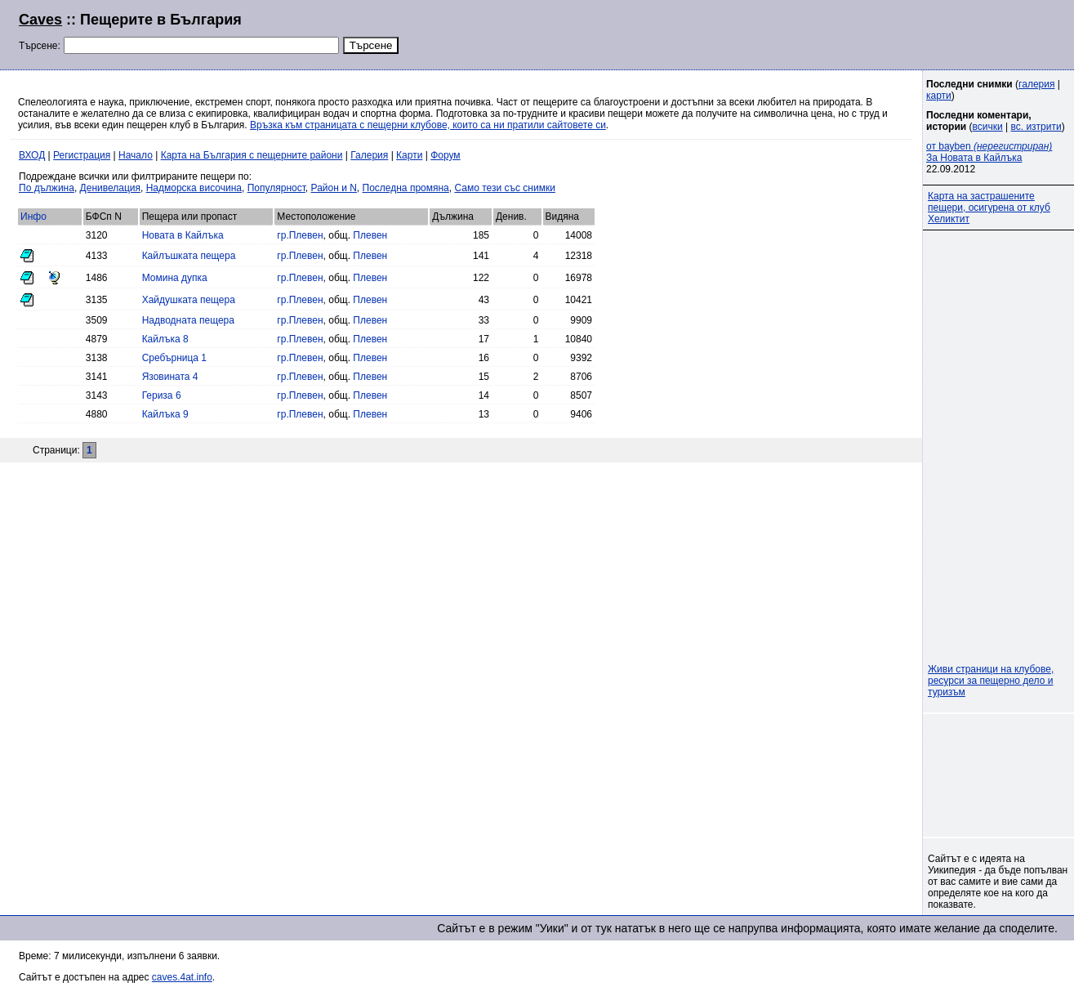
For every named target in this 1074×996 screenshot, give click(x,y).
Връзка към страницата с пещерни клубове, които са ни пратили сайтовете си (428, 125)
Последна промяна (406, 188)
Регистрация (81, 155)
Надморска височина (194, 188)
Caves (40, 19)
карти (938, 95)
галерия (1036, 84)
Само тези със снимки (504, 188)
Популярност (276, 188)
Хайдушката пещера (188, 300)
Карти (409, 155)
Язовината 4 (170, 376)
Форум (445, 155)
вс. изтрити (1035, 126)
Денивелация (110, 188)
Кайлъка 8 (165, 339)
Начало (135, 155)
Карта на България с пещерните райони (252, 155)
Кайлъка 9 (165, 414)
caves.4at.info (182, 977)
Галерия (369, 155)
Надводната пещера (188, 320)
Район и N (334, 188)
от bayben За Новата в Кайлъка (989, 152)
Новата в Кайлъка (183, 235)
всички (988, 126)
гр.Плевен (300, 235)
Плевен (370, 235)
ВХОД (32, 155)
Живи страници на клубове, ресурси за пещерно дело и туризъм (991, 680)
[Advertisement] (857, 32)
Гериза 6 (161, 395)
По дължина (46, 188)
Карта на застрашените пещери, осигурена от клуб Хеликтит (989, 207)
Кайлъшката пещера (189, 255)
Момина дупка (174, 278)
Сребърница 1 (174, 358)
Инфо (33, 216)
